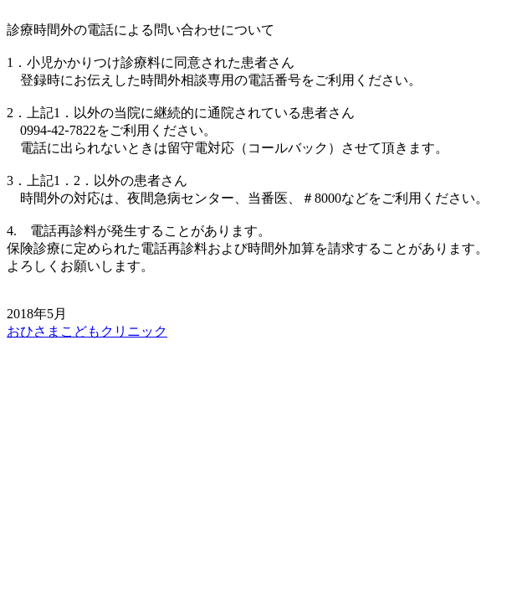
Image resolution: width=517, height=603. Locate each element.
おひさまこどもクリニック (87, 331)
